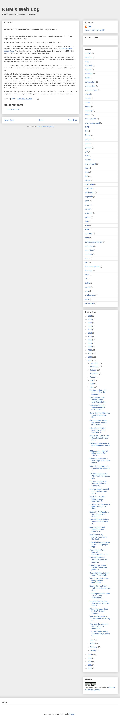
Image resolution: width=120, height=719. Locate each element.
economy (88, 111)
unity (87, 291)
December (94, 363)
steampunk (89, 246)
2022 (90, 323)
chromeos (89, 74)
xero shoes (89, 303)
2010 (90, 343)
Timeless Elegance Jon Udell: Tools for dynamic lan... (100, 476)
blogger (88, 70)
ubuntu (88, 287)
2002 (90, 662)
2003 (90, 658)
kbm (89, 27)
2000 (90, 668)
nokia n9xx (89, 188)
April (92, 640)
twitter (87, 283)
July (92, 380)
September (94, 374)
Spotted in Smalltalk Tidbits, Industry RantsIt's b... (97, 529)
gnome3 (88, 148)
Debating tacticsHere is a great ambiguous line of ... (100, 445)
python (87, 217)
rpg (86, 221)
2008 (90, 350)
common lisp (90, 86)
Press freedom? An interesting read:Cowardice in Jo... (99, 552)
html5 (87, 156)
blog (86, 61)
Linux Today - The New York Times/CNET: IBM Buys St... (99, 603)
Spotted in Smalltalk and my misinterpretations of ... (100, 468)
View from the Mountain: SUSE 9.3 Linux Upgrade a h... (99, 626)
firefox (87, 135)
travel (87, 275)
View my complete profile (95, 30)
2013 (90, 333)
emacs (87, 115)
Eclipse (88, 107)
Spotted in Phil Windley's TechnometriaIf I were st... (99, 522)
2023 (90, 319)
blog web (88, 66)
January (93, 650)
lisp (86, 176)
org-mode (89, 197)
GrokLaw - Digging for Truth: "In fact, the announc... (98, 392)
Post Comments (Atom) (45, 126)
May (92, 387)
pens (87, 201)
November (94, 367)
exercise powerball (92, 123)
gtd (86, 152)
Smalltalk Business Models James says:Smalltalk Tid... (98, 400)
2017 (90, 330)
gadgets (88, 139)
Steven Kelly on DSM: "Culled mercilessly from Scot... (100, 588)
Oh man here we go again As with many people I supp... (100, 544)
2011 (90, 340)
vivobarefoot (90, 295)
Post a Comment (13, 109)
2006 (90, 357)
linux (87, 172)
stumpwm (89, 254)
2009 (90, 347)
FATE (87, 127)
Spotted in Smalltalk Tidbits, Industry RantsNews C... (97, 499)
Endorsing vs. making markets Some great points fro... (98, 567)
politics (88, 209)
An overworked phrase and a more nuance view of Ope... (98, 423)
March (92, 644)
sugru (87, 258)
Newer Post (9, 120)
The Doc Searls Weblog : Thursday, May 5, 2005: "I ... (100, 634)
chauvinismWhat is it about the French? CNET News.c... (98, 407)
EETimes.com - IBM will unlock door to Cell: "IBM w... (99, 453)
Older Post (72, 120)
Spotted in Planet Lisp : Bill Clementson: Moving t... (100, 618)
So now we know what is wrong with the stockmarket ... (99, 580)
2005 (90, 360)
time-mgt (88, 271)
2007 (90, 353)
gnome (88, 143)
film (86, 131)
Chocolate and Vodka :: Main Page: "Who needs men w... (100, 461)
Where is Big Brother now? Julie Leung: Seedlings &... (98, 430)
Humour (88, 160)
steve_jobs (89, 250)
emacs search (90, 119)
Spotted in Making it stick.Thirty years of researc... (98, 560)
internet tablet (90, 164)
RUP (87, 225)
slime (87, 229)
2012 (90, 336)
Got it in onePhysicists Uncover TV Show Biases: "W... (98, 484)
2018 (90, 326)
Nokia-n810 (89, 193)
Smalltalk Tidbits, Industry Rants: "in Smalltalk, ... (100, 574)
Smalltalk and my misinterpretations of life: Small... (98, 537)
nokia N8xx (89, 184)
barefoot (88, 57)
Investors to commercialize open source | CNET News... (100, 506)
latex (87, 168)
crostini (88, 94)
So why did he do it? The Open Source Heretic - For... (99, 438)
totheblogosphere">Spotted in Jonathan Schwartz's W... (100, 596)
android (88, 53)
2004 (90, 655)
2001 (90, 665)
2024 (90, 316)
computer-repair (91, 90)
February (94, 647)
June (92, 384)
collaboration (90, 82)
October (93, 370)
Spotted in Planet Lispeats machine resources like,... (100, 415)
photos (87, 205)
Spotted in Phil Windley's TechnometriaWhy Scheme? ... (99, 514)
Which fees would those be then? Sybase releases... (99, 611)
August (93, 377)
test (86, 262)
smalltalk (88, 234)
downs (87, 102)
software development (93, 242)
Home (41, 120)
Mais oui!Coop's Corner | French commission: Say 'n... (99, 491)
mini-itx (88, 180)
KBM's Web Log (21, 9)
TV (86, 279)
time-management (92, 267)
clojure (87, 78)
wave (87, 299)
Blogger (72, 714)
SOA (87, 238)
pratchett (88, 213)
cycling (88, 98)
